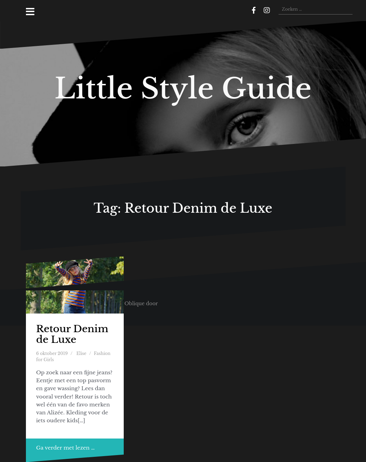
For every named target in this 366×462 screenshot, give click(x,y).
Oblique (134, 303)
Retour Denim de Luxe (72, 334)
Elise (81, 353)
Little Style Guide (183, 88)
